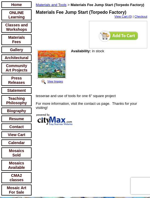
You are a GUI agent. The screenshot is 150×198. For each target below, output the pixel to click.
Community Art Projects (16, 68)
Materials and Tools (51, 5)
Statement (16, 90)
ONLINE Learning (17, 14)
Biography (16, 111)
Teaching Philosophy (16, 100)
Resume (16, 119)
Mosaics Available (16, 165)
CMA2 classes (17, 177)
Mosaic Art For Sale (16, 190)
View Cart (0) (123, 16)
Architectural (16, 58)
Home (16, 4)
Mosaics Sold (16, 152)
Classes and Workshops (16, 27)
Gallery (16, 50)
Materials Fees (16, 39)
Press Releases (16, 80)
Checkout (141, 16)
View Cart (16, 135)
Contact (16, 127)
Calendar (16, 143)
